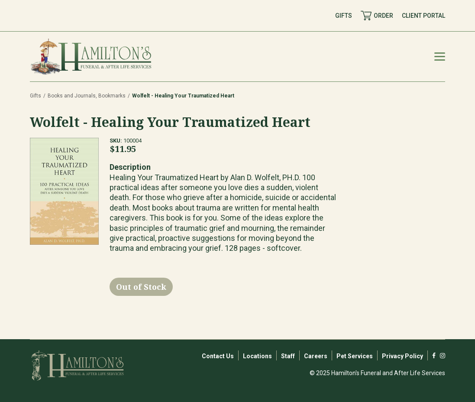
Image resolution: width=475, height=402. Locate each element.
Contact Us (218, 356)
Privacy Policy (402, 356)
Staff (288, 356)
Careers (315, 356)
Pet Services (354, 356)
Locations (257, 356)
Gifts (35, 96)
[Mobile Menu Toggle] (439, 56)
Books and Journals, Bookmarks (87, 96)
